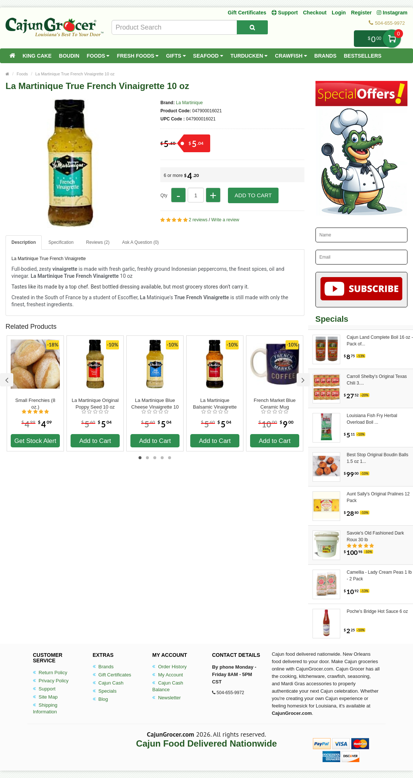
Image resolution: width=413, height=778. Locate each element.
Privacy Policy (51, 680)
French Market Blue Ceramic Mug (275, 403)
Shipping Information (45, 708)
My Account (167, 675)
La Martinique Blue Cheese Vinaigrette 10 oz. (154, 403)
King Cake (37, 56)
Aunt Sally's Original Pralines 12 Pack (378, 497)
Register (361, 13)
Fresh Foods (137, 56)
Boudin (69, 56)
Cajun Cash (108, 683)
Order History (169, 666)
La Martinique (189, 102)
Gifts (175, 56)
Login (339, 13)
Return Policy (50, 672)
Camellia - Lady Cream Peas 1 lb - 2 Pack (379, 575)
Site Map (45, 697)
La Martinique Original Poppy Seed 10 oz (95, 403)
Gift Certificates (247, 13)
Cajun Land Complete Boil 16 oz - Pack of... (380, 341)
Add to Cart (253, 195)
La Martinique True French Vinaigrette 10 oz (75, 74)
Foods (98, 56)
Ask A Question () (140, 242)
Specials (105, 691)
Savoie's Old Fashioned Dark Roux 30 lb (375, 536)
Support (44, 689)
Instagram (392, 13)
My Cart (392, 39)
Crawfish (291, 56)
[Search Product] (252, 27)
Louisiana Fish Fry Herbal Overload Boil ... (372, 419)
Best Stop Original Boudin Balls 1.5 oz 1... (378, 458)
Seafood (208, 56)
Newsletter (166, 697)
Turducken (249, 56)
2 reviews (198, 219)
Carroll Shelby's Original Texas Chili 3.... (377, 380)
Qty (163, 195)
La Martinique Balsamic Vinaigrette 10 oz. (214, 403)
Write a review (225, 219)
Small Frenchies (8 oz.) (35, 403)
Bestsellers (363, 56)
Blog (100, 699)
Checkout (315, 13)
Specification (61, 242)
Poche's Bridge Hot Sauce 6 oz (377, 611)
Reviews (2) (97, 242)
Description (23, 242)
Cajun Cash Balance (167, 686)
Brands (325, 56)
